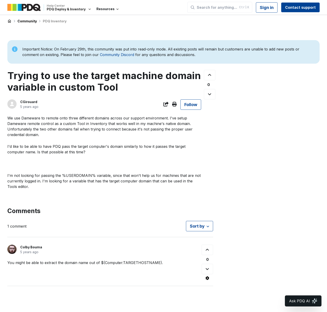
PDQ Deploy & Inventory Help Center (9, 21)
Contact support (300, 7)
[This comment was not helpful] (207, 269)
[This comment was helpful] (207, 250)
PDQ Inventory (55, 21)
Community (27, 21)
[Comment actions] (207, 278)
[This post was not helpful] (209, 94)
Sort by (197, 226)
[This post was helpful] (209, 75)
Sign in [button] (267, 7)
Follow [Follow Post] (190, 104)
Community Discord (117, 54)
